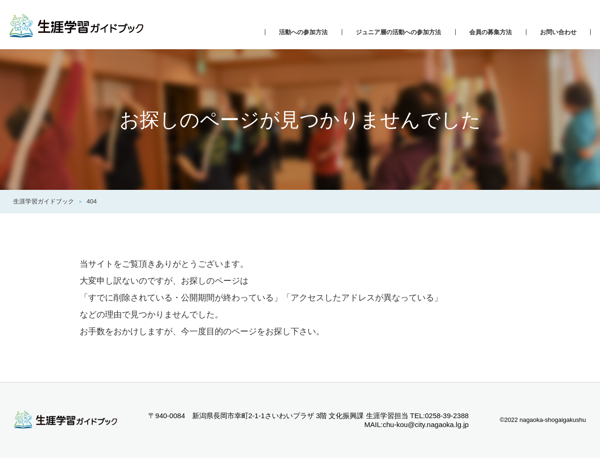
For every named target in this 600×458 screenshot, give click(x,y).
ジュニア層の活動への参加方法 (398, 32)
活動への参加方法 (303, 32)
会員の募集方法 (490, 32)
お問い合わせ (558, 32)
